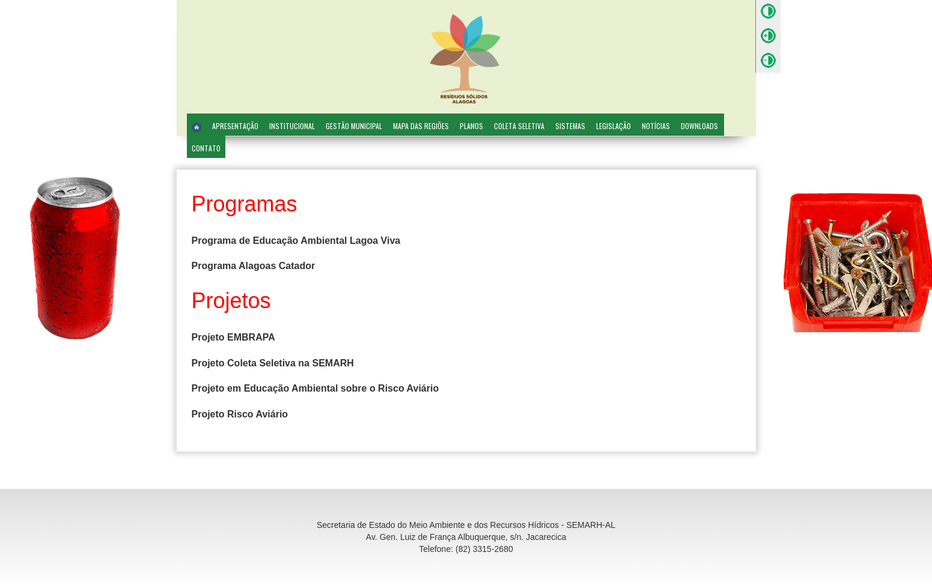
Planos (471, 126)
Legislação (613, 126)
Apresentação (235, 126)
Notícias (656, 126)
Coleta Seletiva (519, 126)
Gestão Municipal (354, 126)
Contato (206, 148)
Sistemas (570, 126)
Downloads (699, 126)
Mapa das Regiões (421, 126)
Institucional (292, 126)
